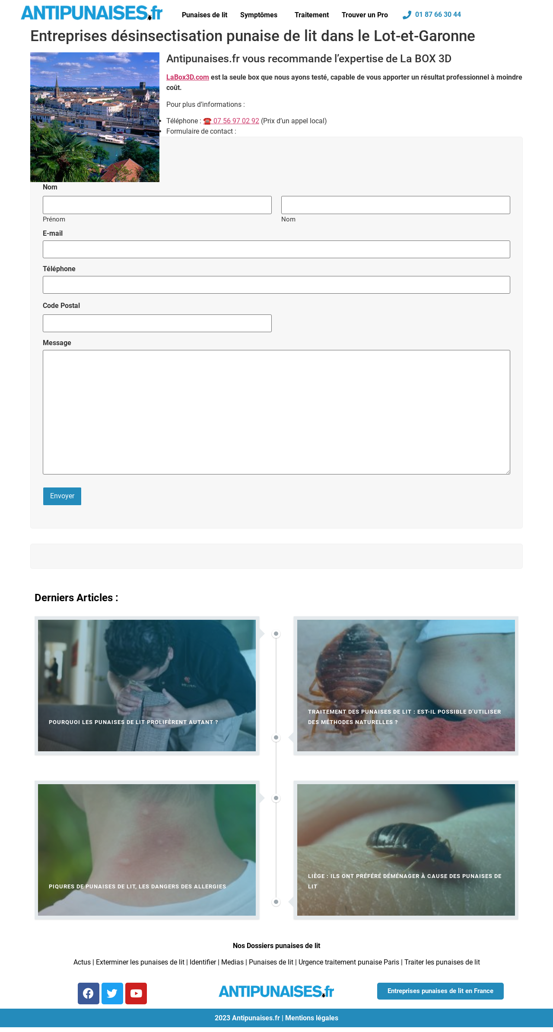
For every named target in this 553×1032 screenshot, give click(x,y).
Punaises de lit (204, 15)
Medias (232, 960)
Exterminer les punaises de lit (140, 960)
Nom (288, 218)
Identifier (203, 960)
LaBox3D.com (187, 77)
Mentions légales (311, 1016)
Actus (82, 960)
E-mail (53, 233)
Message (57, 341)
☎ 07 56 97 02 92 (231, 121)
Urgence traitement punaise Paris (349, 960)
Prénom (54, 218)
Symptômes (258, 15)
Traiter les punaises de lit (442, 960)
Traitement (312, 15)
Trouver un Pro (365, 15)
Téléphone (59, 268)
